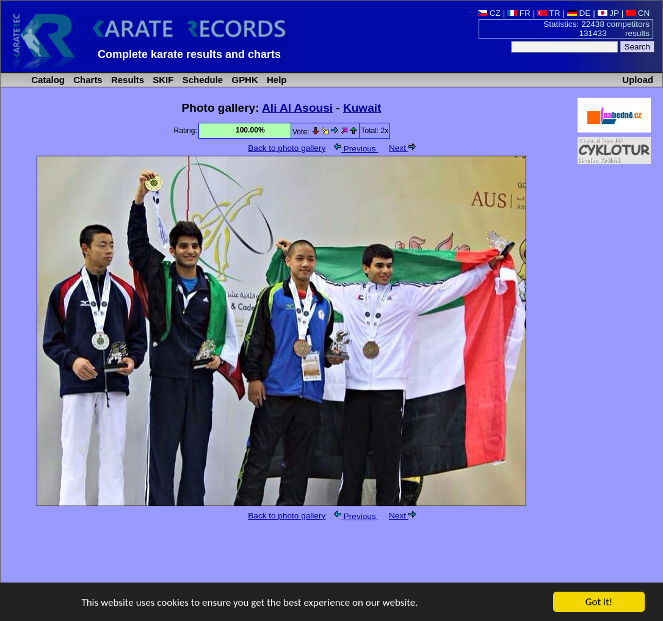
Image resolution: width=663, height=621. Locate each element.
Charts (87, 79)
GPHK (243, 79)
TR (548, 13)
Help (275, 79)
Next (402, 148)
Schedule (201, 79)
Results (126, 79)
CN (638, 13)
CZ (489, 13)
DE (579, 13)
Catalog (47, 79)
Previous (356, 148)
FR (519, 13)
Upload (637, 79)
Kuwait (362, 107)
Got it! (598, 602)
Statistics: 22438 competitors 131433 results (596, 29)
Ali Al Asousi (297, 107)
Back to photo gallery (286, 148)
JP (608, 13)
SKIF (161, 79)
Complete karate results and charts (189, 54)
